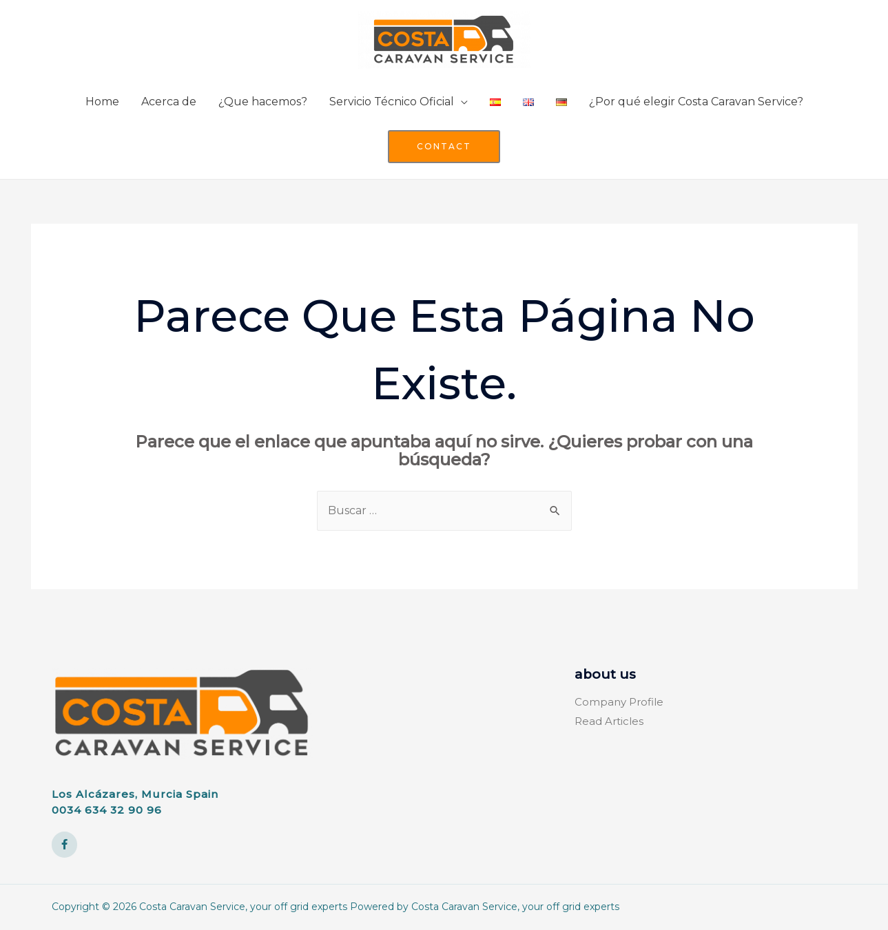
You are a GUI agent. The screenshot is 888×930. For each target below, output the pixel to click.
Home (102, 101)
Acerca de (168, 101)
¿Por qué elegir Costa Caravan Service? (696, 101)
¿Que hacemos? (262, 101)
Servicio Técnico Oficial (391, 101)
